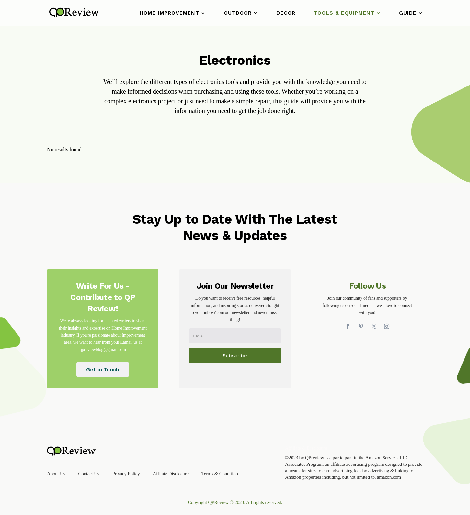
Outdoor (238, 13)
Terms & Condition (219, 473)
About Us (56, 473)
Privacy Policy (126, 473)
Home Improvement (169, 13)
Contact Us (88, 473)
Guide (408, 13)
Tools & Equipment (344, 13)
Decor (285, 13)
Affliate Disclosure (170, 473)
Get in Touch (102, 369)
